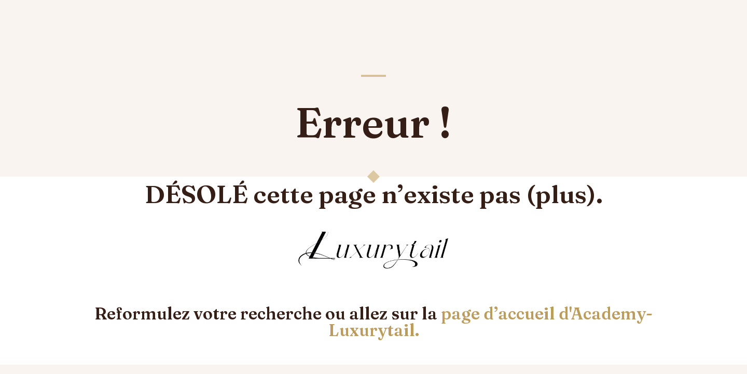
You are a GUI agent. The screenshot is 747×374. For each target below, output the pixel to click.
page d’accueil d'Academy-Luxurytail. (490, 321)
